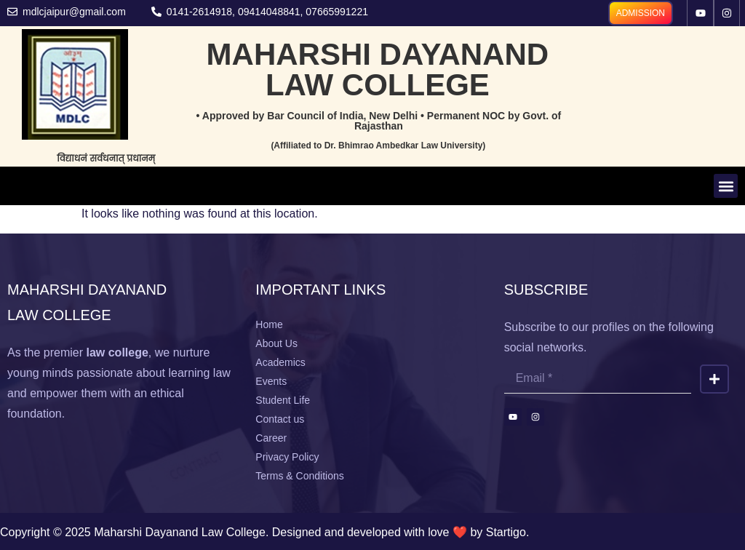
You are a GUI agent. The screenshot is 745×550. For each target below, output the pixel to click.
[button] (726, 186)
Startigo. (508, 532)
